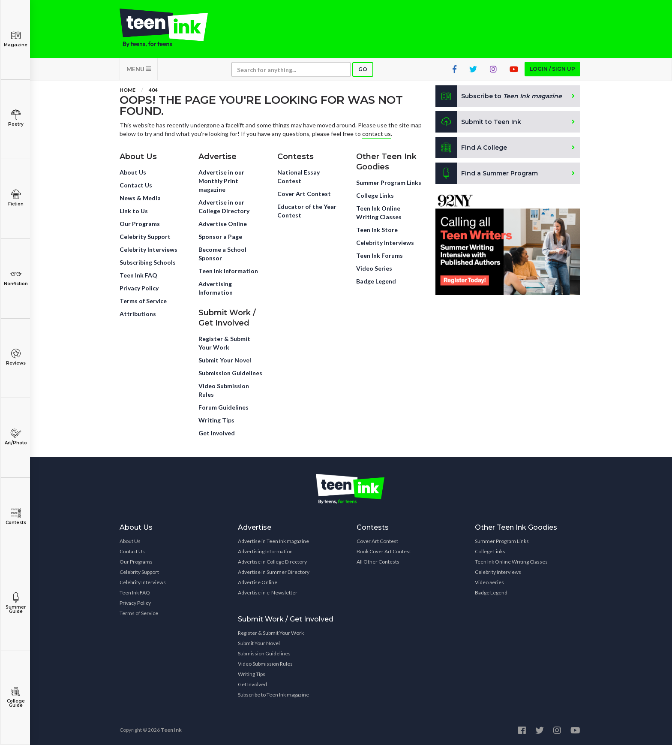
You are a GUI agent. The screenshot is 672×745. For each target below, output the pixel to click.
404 (153, 90)
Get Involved (216, 433)
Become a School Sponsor (222, 254)
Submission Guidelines (230, 373)
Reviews (15, 357)
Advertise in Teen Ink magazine (273, 541)
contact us (376, 133)
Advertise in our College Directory (223, 206)
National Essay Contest (298, 176)
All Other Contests (378, 561)
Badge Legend (376, 281)
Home (127, 90)
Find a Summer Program (486, 173)
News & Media (140, 198)
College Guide (15, 697)
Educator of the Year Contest (306, 211)
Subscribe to (498, 96)
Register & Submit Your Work (224, 343)
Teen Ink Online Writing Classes (379, 212)
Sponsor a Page (220, 236)
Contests (15, 516)
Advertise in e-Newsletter (267, 592)
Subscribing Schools (148, 262)
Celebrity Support (145, 236)
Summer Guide (15, 603)
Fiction (15, 198)
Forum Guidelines (223, 407)
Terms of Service (143, 301)
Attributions (138, 313)
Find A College (471, 147)
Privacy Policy (139, 288)
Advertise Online (222, 223)
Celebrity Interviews (148, 249)
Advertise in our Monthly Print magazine (221, 181)
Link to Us (134, 210)
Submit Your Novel (224, 360)
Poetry (15, 118)
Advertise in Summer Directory (273, 572)
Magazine (15, 39)
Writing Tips (216, 420)
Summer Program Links (388, 182)
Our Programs (140, 223)
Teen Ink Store (377, 229)
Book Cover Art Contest (384, 551)
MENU (138, 68)
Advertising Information (215, 288)
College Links (375, 195)
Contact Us (136, 185)
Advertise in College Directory (272, 561)
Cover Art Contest (304, 193)
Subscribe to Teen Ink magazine (273, 694)
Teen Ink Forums (379, 255)
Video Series (374, 268)
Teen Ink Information (228, 270)
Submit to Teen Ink (478, 122)
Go (362, 69)
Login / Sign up (552, 69)
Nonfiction (15, 278)
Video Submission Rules (223, 390)
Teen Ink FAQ (138, 275)
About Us (133, 172)
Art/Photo (15, 437)
